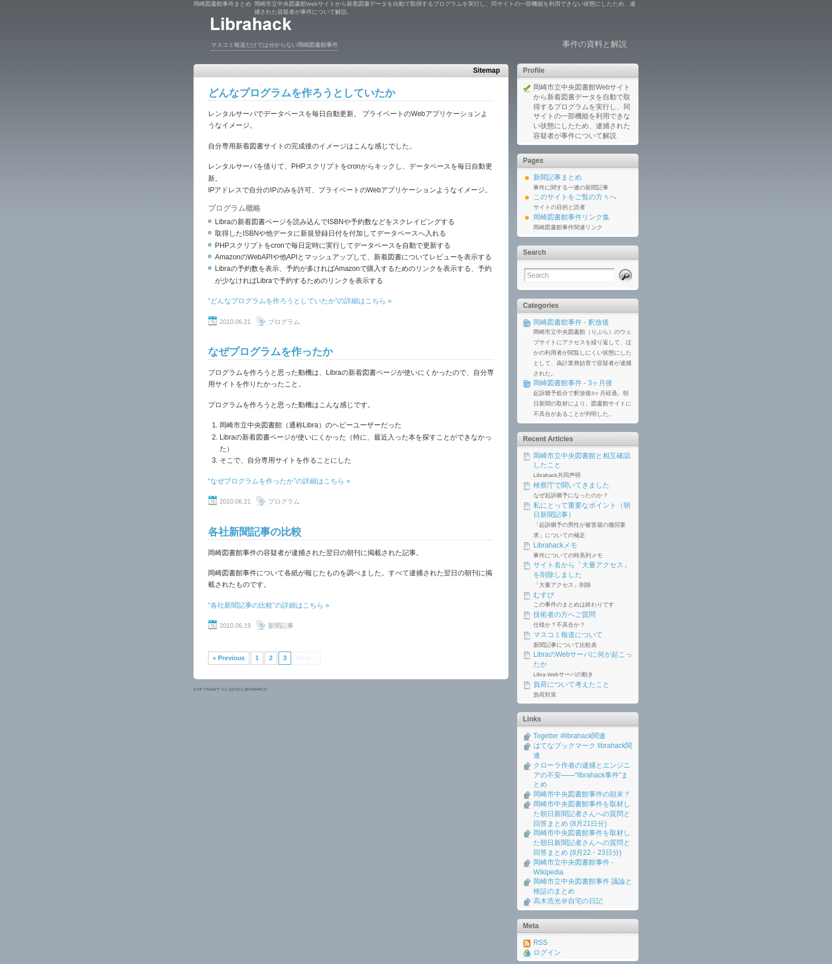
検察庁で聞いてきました (571, 485)
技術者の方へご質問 (564, 615)
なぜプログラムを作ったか (270, 352)
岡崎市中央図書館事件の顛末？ (581, 794)
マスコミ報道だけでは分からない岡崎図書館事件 (274, 45)
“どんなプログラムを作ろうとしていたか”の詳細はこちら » (300, 301)
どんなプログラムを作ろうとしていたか (301, 93)
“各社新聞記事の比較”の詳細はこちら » (268, 605)
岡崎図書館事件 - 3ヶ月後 (572, 383)
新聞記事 (281, 625)
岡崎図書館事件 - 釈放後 (571, 322)
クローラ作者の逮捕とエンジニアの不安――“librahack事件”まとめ (581, 775)
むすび (543, 595)
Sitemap (486, 70)
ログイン (547, 952)
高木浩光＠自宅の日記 (568, 901)
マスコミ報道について (568, 635)
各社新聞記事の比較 (255, 532)
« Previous (229, 657)
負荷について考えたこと (571, 684)
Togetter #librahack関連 (569, 736)
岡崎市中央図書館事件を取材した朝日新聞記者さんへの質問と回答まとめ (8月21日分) (581, 814)
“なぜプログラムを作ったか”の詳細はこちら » (279, 481)
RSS (540, 943)
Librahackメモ (555, 545)
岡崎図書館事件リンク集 (571, 217)
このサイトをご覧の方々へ (574, 197)
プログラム (284, 321)
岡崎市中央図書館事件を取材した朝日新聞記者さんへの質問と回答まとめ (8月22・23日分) (581, 843)
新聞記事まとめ (557, 177)
